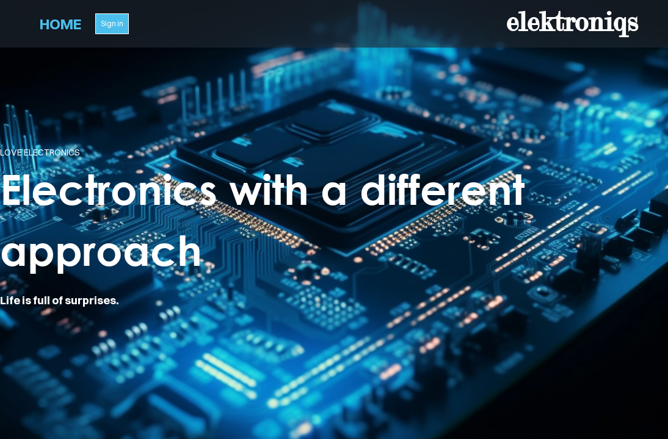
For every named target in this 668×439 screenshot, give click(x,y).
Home (60, 24)
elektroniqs (571, 22)
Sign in (112, 23)
